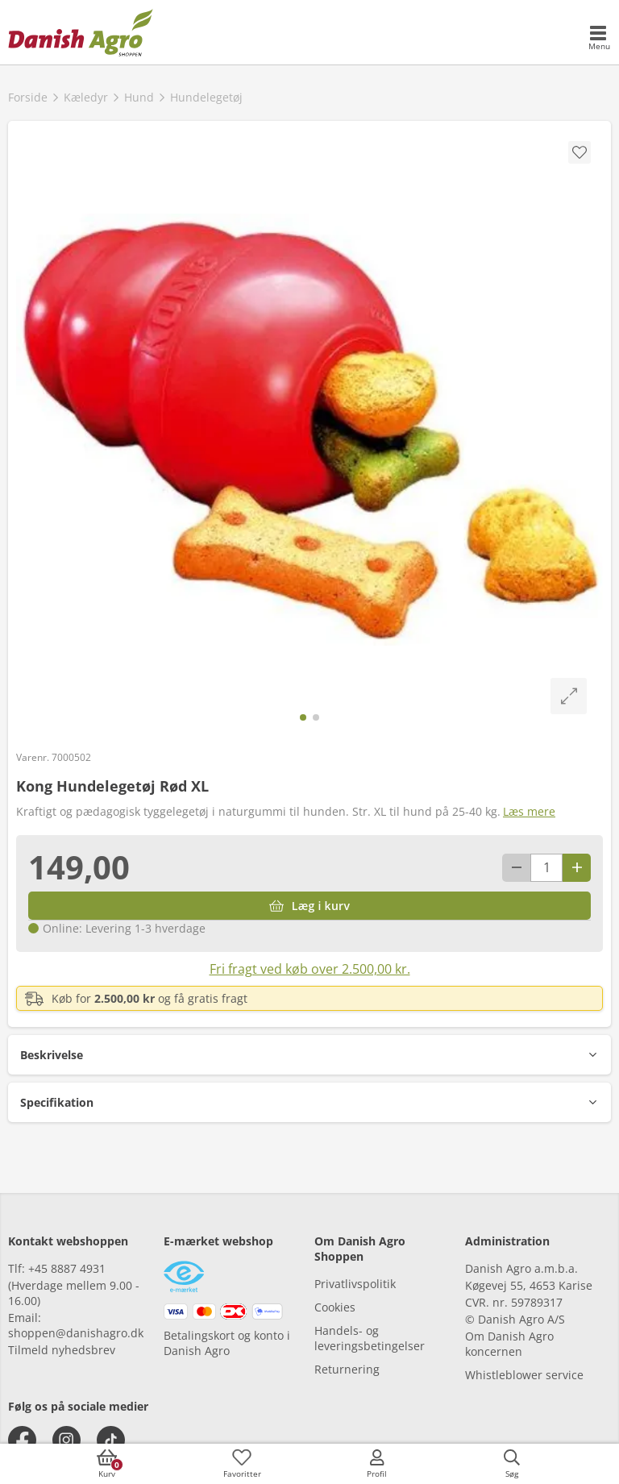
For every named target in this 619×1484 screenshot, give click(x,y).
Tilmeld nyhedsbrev (61, 1349)
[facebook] (22, 1440)
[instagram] (66, 1440)
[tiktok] (111, 1440)
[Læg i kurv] (309, 906)
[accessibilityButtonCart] (107, 1464)
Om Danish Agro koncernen (509, 1343)
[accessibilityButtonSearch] (512, 1464)
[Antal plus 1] (577, 868)
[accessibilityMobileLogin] (377, 1464)
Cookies (334, 1307)
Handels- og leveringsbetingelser (369, 1338)
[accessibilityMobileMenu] (599, 38)
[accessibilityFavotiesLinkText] (242, 1464)
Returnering (347, 1369)
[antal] (546, 868)
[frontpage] (80, 32)
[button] (309, 1055)
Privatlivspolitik (355, 1283)
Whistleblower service (524, 1374)
